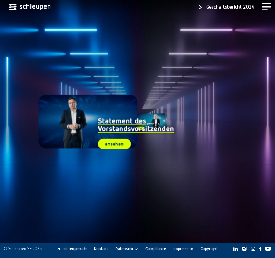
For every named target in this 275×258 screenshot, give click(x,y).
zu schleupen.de (72, 248)
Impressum (183, 248)
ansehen (114, 143)
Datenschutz (126, 248)
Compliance (155, 248)
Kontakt (101, 248)
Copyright (209, 248)
